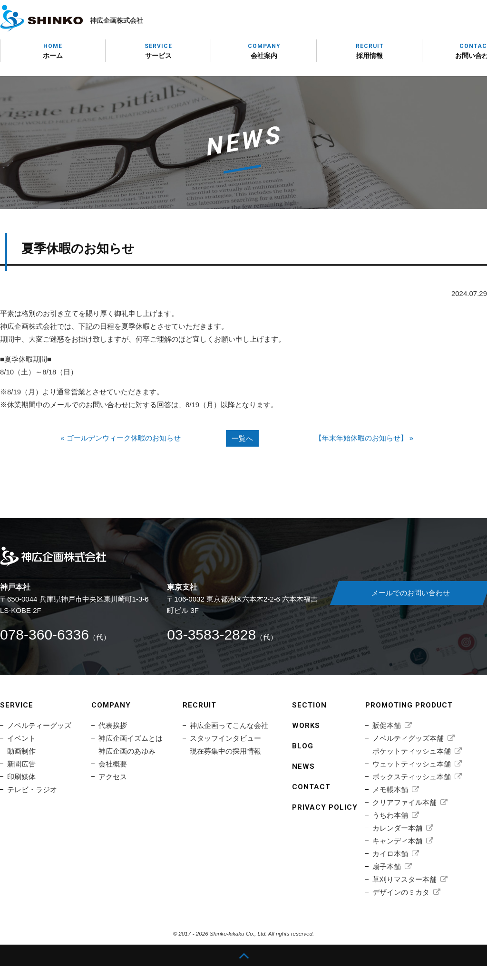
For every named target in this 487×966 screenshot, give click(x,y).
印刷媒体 (21, 777)
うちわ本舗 (390, 815)
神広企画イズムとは (130, 738)
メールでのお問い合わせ (410, 593)
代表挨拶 (112, 725)
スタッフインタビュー (225, 738)
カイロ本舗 (390, 854)
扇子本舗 (386, 866)
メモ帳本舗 (390, 789)
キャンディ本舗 (397, 841)
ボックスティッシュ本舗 (411, 777)
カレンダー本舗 (397, 828)
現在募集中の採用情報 (225, 751)
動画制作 (21, 751)
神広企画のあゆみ (127, 751)
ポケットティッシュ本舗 (411, 751)
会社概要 (112, 764)
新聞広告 (21, 764)
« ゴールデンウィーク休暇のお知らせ (120, 438)
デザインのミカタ (400, 892)
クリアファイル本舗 (404, 802)
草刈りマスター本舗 (404, 879)
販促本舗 (386, 725)
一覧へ (242, 438)
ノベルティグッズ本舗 (408, 738)
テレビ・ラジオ (32, 789)
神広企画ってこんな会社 (229, 725)
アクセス (112, 777)
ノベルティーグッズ (39, 725)
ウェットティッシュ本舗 (411, 764)
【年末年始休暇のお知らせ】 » (364, 438)
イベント (21, 738)
